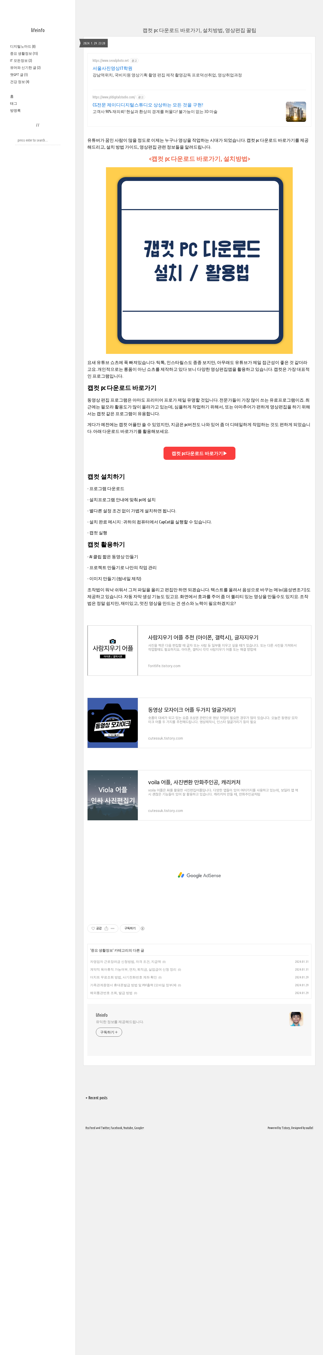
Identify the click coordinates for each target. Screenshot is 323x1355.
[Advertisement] (199, 875)
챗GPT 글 (19, 75)
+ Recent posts (96, 1097)
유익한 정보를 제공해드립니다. (120, 1022)
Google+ (139, 1128)
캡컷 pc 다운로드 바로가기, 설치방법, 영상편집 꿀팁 (199, 30)
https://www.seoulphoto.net (111, 61)
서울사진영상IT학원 (112, 68)
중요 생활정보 (24, 53)
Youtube (128, 1128)
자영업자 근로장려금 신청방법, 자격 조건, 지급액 (125, 961)
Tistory (286, 1128)
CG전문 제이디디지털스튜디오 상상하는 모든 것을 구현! (148, 104)
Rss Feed (90, 1128)
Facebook (116, 1128)
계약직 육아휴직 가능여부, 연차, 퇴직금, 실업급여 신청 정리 (133, 969)
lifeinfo (38, 30)
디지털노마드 (23, 46)
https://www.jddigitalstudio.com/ (114, 97)
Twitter (105, 1128)
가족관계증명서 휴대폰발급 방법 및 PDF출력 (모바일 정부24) (133, 985)
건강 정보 (19, 82)
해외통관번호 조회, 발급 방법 (111, 993)
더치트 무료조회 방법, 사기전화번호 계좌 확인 (123, 977)
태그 (13, 103)
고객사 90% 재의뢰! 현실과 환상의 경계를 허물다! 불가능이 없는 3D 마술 (155, 111)
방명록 (15, 110)
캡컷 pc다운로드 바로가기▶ (199, 453)
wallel (309, 1128)
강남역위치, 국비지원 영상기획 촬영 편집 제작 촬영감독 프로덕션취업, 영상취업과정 (167, 75)
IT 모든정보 (21, 61)
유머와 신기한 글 (25, 68)
